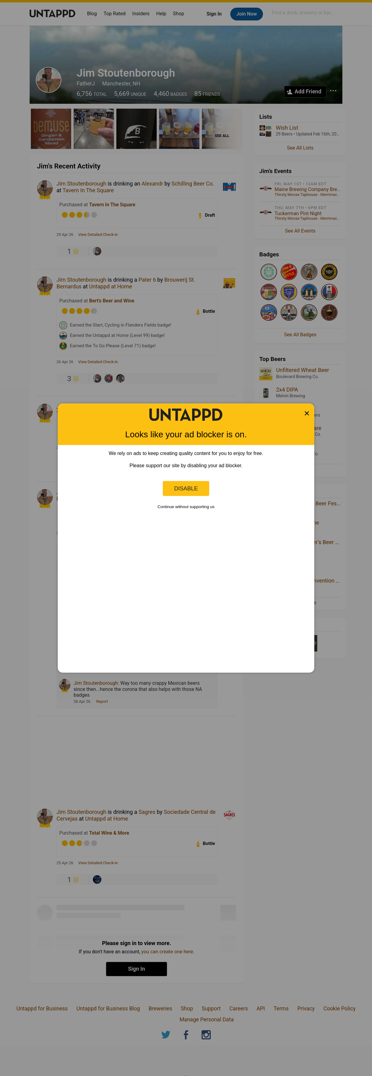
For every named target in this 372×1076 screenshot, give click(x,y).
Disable (186, 488)
